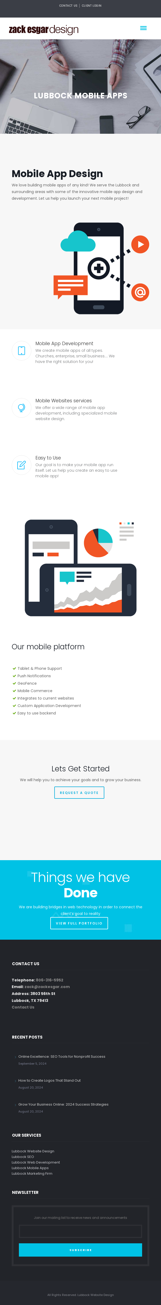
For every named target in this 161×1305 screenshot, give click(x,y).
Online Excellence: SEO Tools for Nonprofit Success (61, 1056)
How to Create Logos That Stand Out (49, 1080)
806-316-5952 (49, 980)
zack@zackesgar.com (47, 986)
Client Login (92, 6)
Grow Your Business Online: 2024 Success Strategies (63, 1104)
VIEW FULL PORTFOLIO (79, 923)
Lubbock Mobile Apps (30, 1167)
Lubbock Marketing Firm (32, 1173)
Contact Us (68, 6)
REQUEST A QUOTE (79, 792)
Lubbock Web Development (36, 1162)
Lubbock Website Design (33, 1151)
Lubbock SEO (23, 1156)
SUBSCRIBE (80, 1250)
